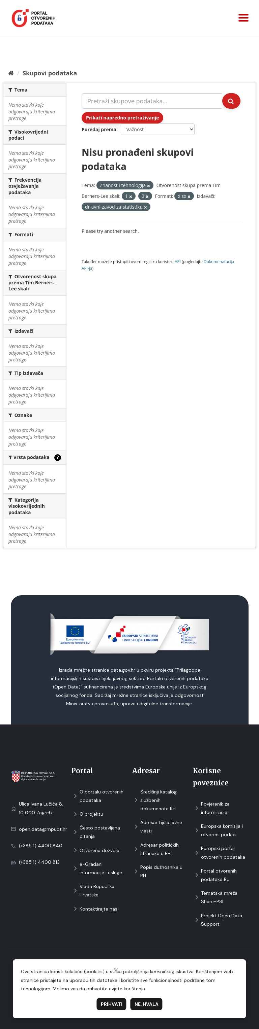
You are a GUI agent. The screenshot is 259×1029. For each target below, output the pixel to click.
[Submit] (231, 101)
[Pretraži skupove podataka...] (152, 101)
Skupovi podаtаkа (50, 73)
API (178, 261)
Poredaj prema (99, 129)
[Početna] (11, 73)
